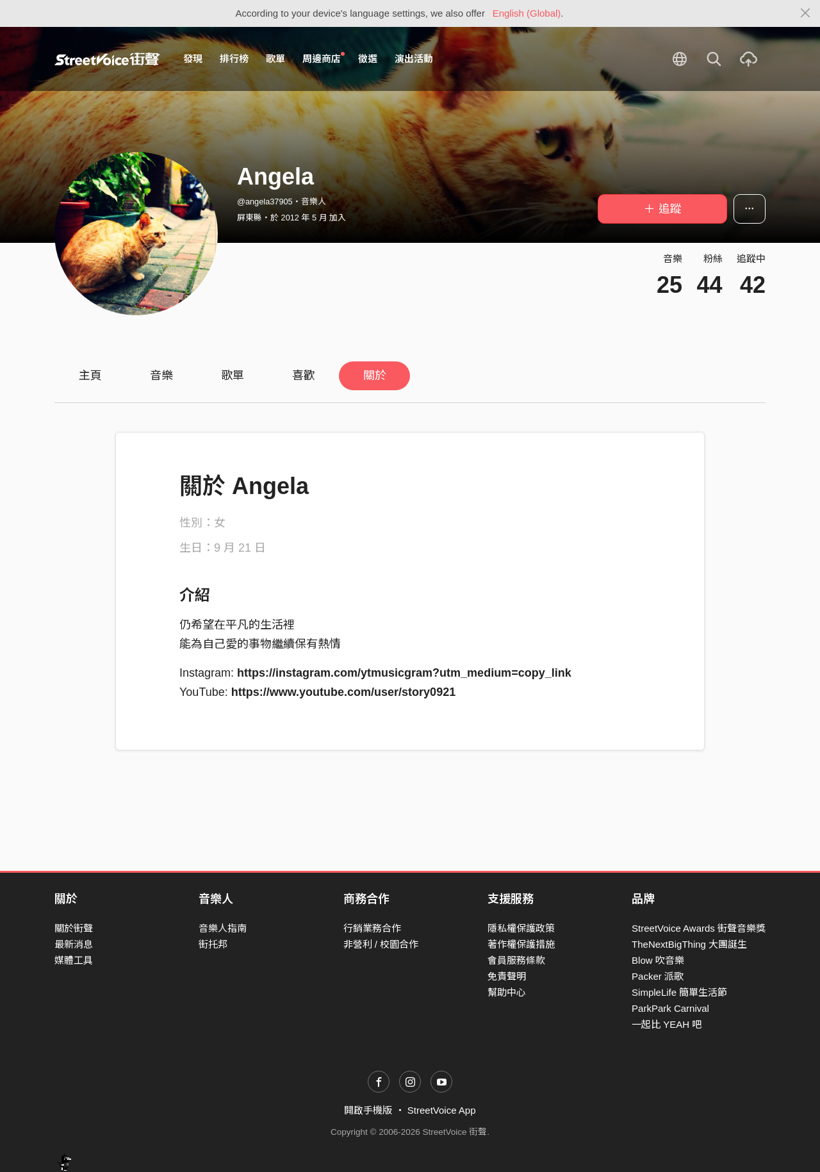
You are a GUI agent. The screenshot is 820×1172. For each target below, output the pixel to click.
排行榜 (234, 58)
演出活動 (414, 58)
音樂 (161, 375)
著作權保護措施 (521, 944)
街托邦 (213, 944)
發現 (192, 58)
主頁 (90, 375)
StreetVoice (107, 59)
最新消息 (73, 944)
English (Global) (527, 13)
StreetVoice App (441, 1110)
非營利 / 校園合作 (381, 944)
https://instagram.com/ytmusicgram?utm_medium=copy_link (404, 672)
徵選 (367, 58)
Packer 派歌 (658, 976)
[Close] (805, 13)
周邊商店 (323, 58)
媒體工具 (73, 960)
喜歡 (303, 375)
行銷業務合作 (372, 928)
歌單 (275, 58)
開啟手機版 (368, 1110)
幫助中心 (507, 992)
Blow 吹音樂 (658, 960)
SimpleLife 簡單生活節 (679, 992)
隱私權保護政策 (521, 928)
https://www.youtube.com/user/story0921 (343, 692)
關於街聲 (73, 928)
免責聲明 (507, 976)
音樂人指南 (223, 928)
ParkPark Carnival (670, 1008)
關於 (374, 375)
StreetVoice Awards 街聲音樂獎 (699, 928)
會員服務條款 (516, 960)
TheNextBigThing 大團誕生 (689, 944)
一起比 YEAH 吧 (666, 1024)
